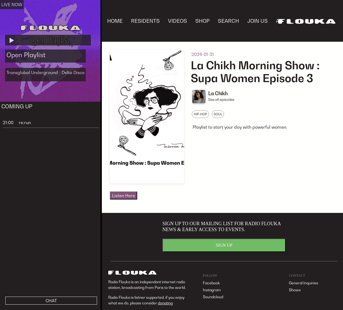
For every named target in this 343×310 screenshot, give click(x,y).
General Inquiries (303, 283)
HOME (115, 21)
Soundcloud (213, 296)
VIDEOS (177, 21)
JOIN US (257, 21)
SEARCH (228, 21)
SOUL (218, 114)
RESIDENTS (145, 21)
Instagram (212, 290)
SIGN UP (224, 245)
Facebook (211, 283)
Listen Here (123, 195)
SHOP (202, 21)
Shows (295, 290)
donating (165, 303)
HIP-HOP (200, 114)
